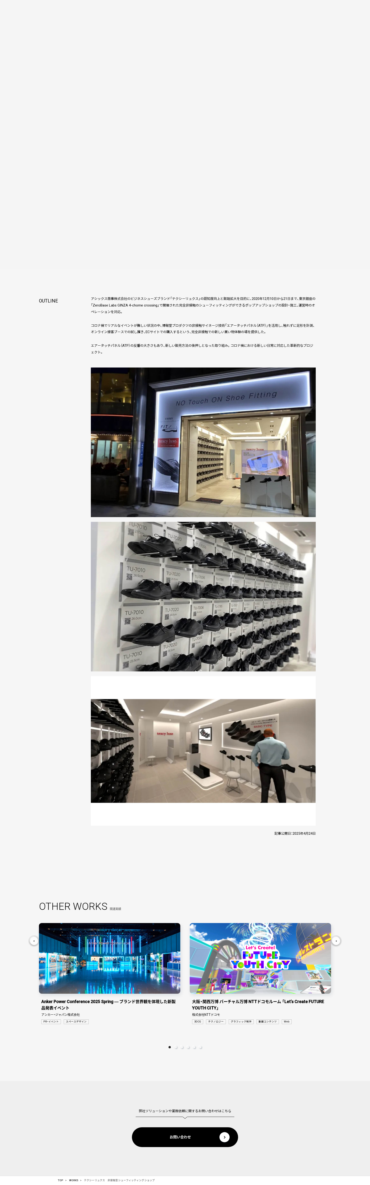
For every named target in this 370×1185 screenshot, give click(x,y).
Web (287, 1021)
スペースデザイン (76, 1021)
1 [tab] (169, 1046)
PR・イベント (51, 1021)
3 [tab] (182, 1046)
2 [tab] (176, 1046)
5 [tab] (194, 1046)
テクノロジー (216, 1021)
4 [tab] (188, 1046)
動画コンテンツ (268, 1021)
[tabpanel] (109, 974)
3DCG (197, 1021)
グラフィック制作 (241, 1021)
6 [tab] (200, 1046)
